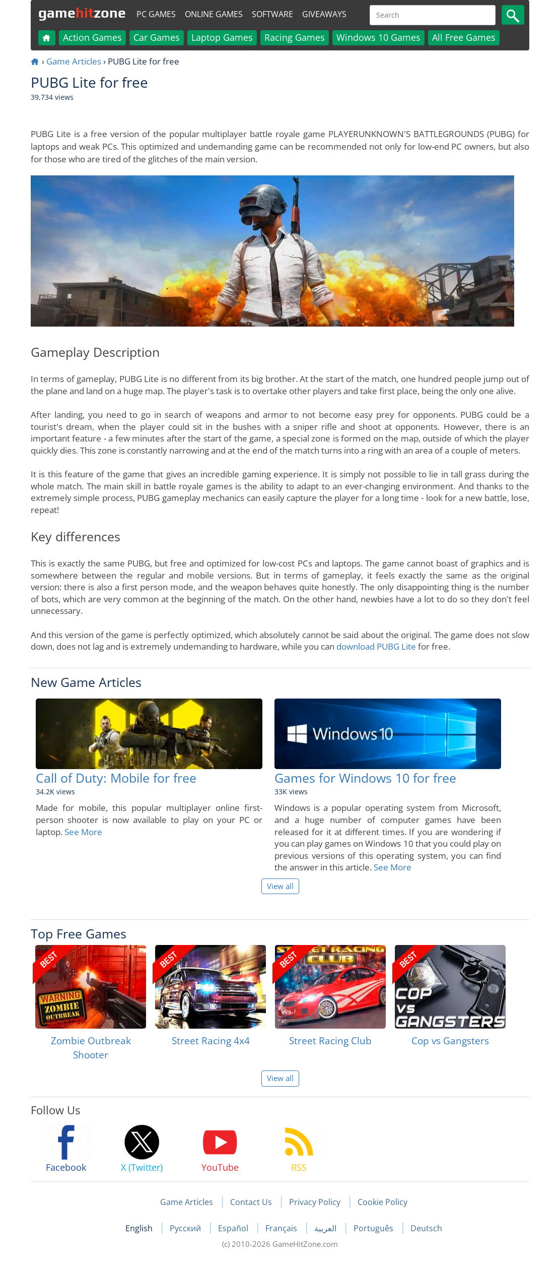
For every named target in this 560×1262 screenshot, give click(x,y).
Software (272, 14)
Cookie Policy (382, 1202)
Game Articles (73, 61)
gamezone (82, 13)
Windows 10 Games (378, 37)
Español (234, 1228)
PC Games (156, 14)
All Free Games (464, 37)
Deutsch (426, 1228)
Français (282, 1228)
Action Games (92, 37)
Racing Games (294, 37)
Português (374, 1228)
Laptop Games (222, 37)
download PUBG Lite (376, 646)
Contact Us (251, 1202)
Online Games (214, 14)
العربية (326, 1228)
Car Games (156, 37)
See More (83, 832)
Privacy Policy (314, 1202)
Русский (186, 1228)
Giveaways (324, 14)
